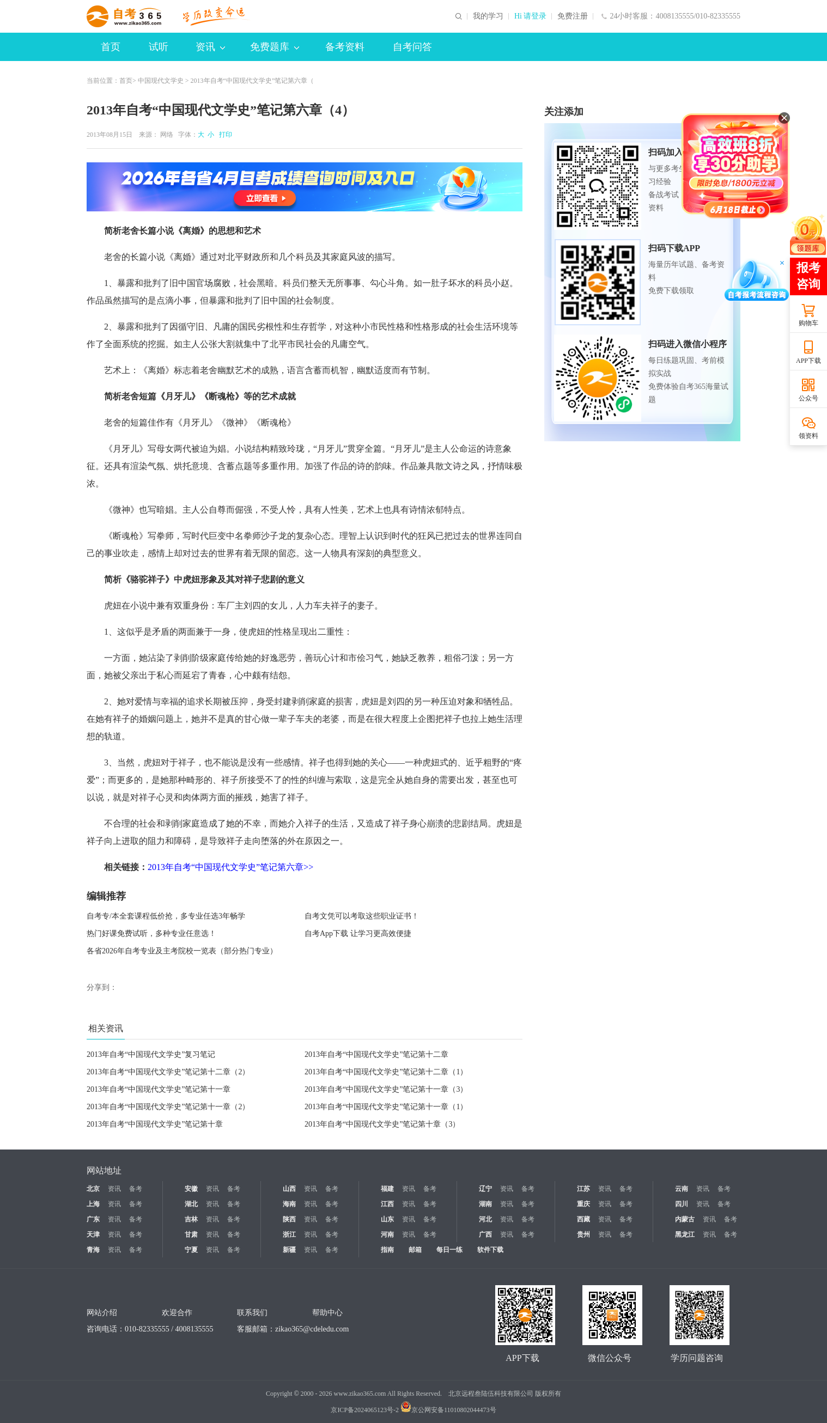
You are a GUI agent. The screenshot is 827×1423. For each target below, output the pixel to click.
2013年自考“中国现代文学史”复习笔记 (151, 1054)
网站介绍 (102, 1313)
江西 (387, 1204)
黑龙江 (685, 1234)
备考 (135, 1189)
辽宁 (485, 1189)
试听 (158, 46)
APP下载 (808, 360)
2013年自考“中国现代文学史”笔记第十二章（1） (386, 1072)
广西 (485, 1234)
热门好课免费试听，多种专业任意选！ (151, 933)
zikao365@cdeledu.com (312, 1329)
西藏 (583, 1219)
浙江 (289, 1234)
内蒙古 (685, 1219)
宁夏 (191, 1250)
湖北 (191, 1204)
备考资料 (344, 46)
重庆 (583, 1204)
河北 (485, 1219)
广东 (93, 1219)
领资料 (808, 436)
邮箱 (415, 1250)
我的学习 (488, 16)
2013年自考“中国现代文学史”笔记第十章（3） (382, 1124)
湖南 (485, 1204)
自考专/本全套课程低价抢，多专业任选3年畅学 (166, 916)
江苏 (583, 1189)
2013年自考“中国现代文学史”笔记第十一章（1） (386, 1107)
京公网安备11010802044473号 (448, 1410)
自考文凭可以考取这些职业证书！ (362, 916)
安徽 (191, 1189)
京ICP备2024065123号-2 (365, 1410)
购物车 (808, 323)
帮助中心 (327, 1313)
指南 (387, 1250)
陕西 (289, 1219)
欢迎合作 (177, 1313)
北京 (93, 1189)
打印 (224, 134)
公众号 (808, 398)
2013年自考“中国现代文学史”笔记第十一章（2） (168, 1107)
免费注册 (572, 16)
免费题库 (274, 46)
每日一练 (449, 1250)
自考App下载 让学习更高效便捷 (358, 933)
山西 (289, 1189)
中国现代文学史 (161, 80)
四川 (681, 1204)
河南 (387, 1234)
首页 (110, 46)
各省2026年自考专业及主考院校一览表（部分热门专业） (182, 951)
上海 (93, 1204)
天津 (93, 1234)
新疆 (289, 1250)
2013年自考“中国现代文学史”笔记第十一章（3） (386, 1089)
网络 (166, 134)
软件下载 (490, 1250)
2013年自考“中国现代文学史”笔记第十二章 (376, 1054)
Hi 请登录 (530, 16)
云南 (681, 1189)
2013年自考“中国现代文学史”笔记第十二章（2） (168, 1072)
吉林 (191, 1219)
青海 (93, 1250)
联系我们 (252, 1313)
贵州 (583, 1234)
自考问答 (412, 46)
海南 (289, 1204)
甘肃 (191, 1234)
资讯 (210, 46)
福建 (387, 1189)
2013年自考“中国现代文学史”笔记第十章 (155, 1124)
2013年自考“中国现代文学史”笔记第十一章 (158, 1089)
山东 (387, 1219)
